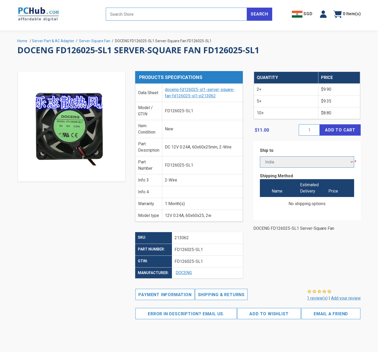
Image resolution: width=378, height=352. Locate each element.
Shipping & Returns (221, 294)
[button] (323, 14)
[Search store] (176, 14)
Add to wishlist (268, 313)
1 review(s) (317, 298)
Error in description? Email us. (186, 313)
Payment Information (164, 294)
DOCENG (184, 272)
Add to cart (340, 129)
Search (259, 14)
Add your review (346, 298)
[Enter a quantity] (309, 130)
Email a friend (331, 313)
